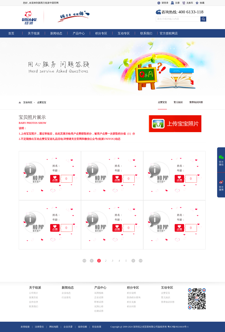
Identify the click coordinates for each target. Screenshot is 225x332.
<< (84, 260)
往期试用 (98, 311)
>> (140, 260)
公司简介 (33, 293)
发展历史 (33, 297)
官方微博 (221, 185)
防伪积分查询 (133, 297)
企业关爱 (68, 326)
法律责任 (39, 326)
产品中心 (100, 287)
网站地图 (53, 326)
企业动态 (66, 293)
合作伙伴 (33, 302)
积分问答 (131, 306)
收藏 (202, 3)
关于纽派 (35, 287)
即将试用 (98, 302)
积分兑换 (131, 302)
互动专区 (27, 102)
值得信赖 (82, 326)
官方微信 (221, 160)
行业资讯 (66, 297)
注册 (177, 3)
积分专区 (133, 287)
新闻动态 (68, 287)
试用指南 (98, 293)
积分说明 (131, 293)
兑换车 (189, 3)
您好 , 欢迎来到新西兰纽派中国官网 (40, 3)
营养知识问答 (196, 102)
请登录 (165, 3)
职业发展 (96, 326)
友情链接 (25, 326)
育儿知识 (178, 102)
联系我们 (33, 306)
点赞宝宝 (162, 102)
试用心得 (98, 306)
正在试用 (98, 297)
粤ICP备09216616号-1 (178, 326)
